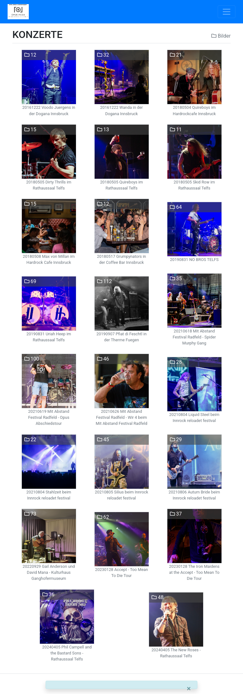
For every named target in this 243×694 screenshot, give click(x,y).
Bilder (221, 36)
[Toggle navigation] (226, 11)
